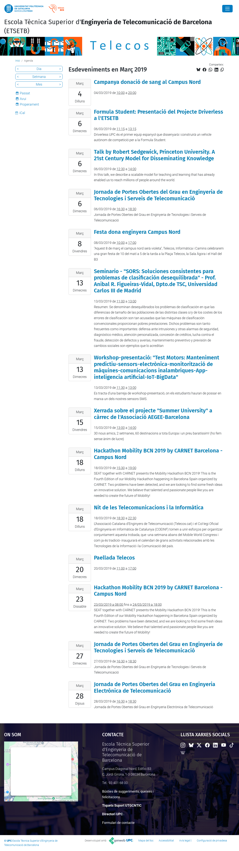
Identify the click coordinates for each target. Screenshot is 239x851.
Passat (25, 93)
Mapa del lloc (145, 840)
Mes (39, 84)
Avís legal (184, 840)
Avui (23, 99)
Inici (17, 60)
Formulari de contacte (118, 823)
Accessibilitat (166, 840)
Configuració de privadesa (212, 840)
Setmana (39, 77)
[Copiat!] (222, 70)
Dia (39, 69)
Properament (29, 104)
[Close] (227, 8)
